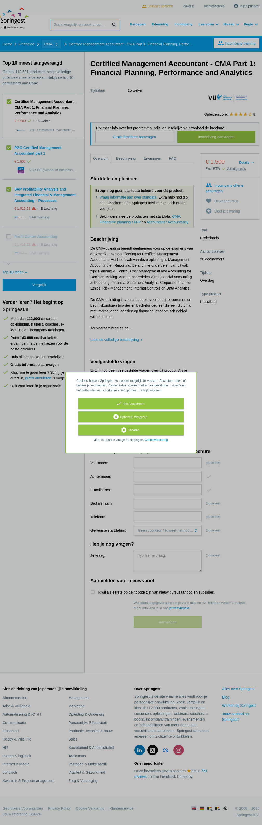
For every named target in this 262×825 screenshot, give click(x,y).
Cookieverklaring (156, 440)
